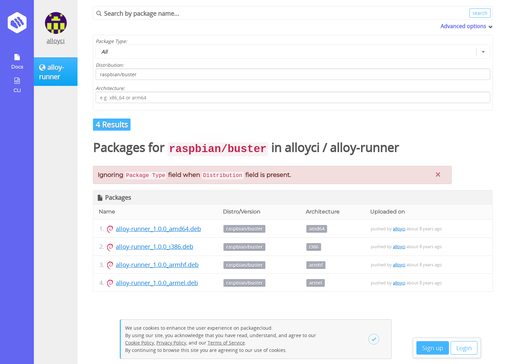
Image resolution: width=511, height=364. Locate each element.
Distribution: (110, 65)
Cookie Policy (139, 342)
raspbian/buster (244, 229)
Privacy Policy (171, 342)
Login (464, 348)
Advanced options (463, 26)
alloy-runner (364, 147)
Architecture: (110, 88)
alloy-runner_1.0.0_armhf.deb (157, 265)
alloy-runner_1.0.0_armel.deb (157, 283)
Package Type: (111, 41)
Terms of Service (226, 342)
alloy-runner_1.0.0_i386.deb (154, 246)
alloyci (56, 41)
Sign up (432, 348)
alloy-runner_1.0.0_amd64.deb (158, 229)
